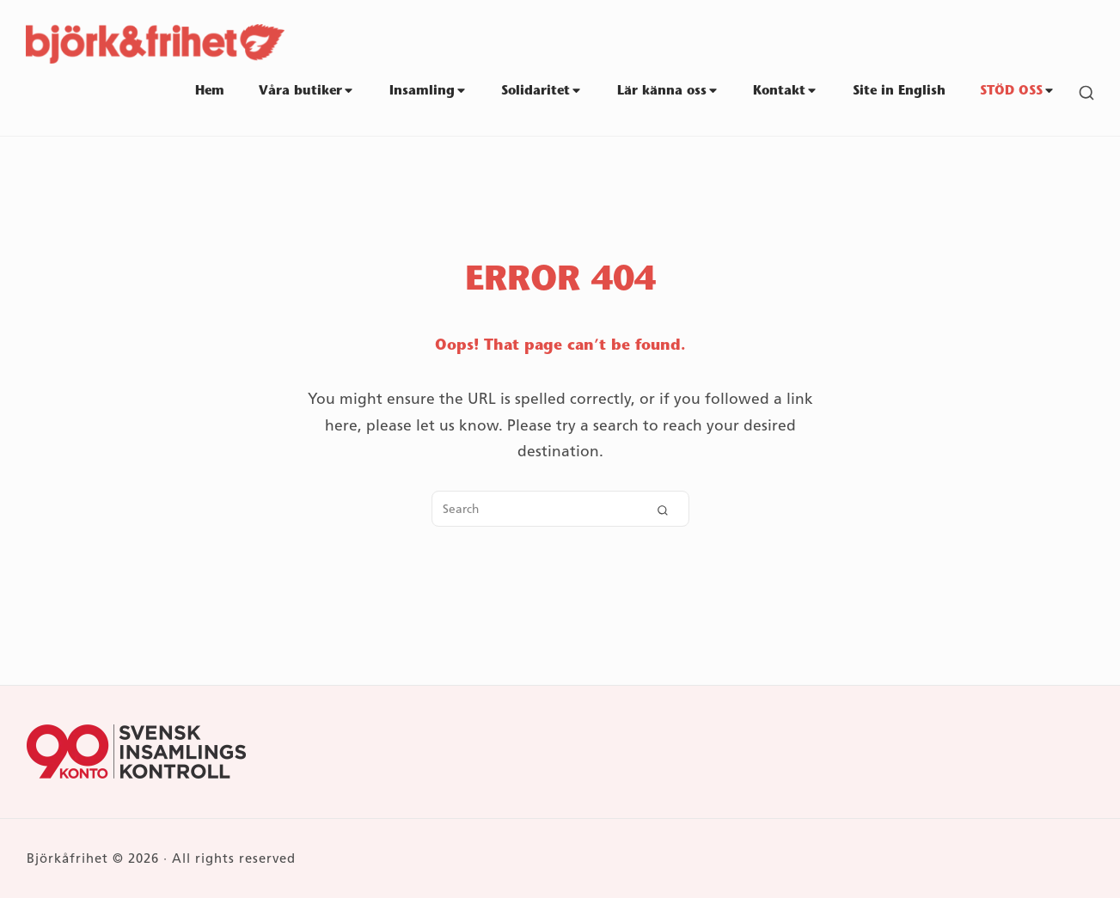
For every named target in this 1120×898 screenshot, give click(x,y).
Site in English (899, 91)
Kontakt (785, 91)
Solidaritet (542, 91)
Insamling (428, 91)
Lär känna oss (668, 91)
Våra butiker (307, 91)
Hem (209, 91)
